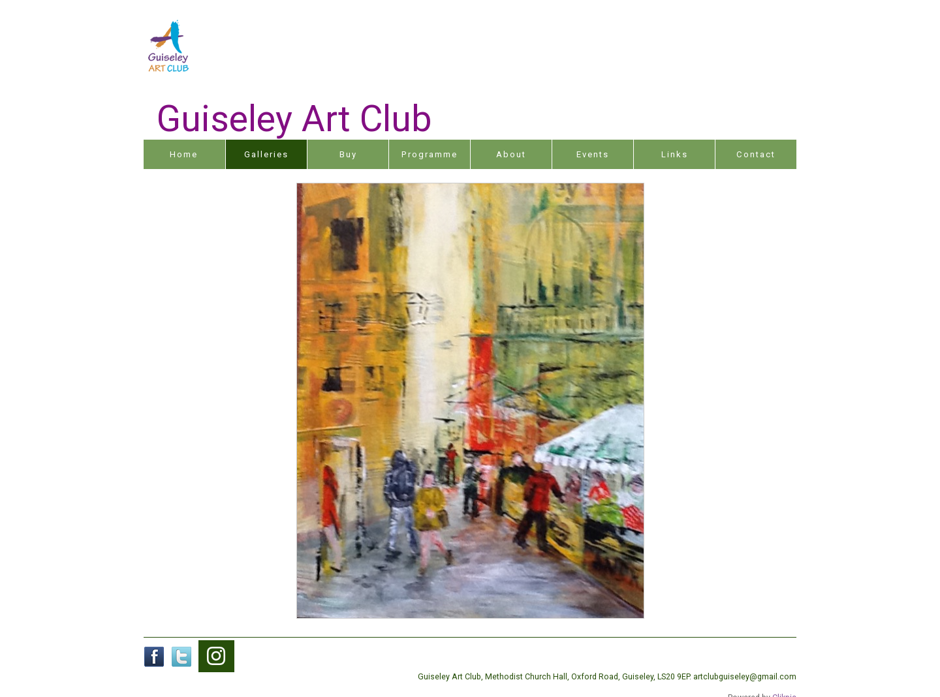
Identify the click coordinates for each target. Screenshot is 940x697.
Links (674, 154)
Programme (429, 154)
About (511, 154)
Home (184, 154)
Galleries (266, 154)
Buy (348, 154)
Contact (756, 154)
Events (592, 154)
